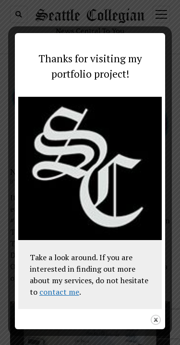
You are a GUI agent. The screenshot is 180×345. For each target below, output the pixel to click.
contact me (59, 292)
